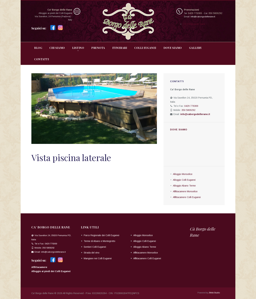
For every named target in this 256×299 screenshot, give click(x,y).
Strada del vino (91, 252)
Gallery (195, 48)
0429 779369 (195, 13)
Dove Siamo (173, 48)
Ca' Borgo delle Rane (194, 24)
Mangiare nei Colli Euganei (98, 258)
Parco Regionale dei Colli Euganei (101, 235)
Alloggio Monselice (182, 174)
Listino (78, 48)
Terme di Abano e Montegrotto (99, 241)
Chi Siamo (57, 48)
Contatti (41, 59)
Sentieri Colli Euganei (95, 247)
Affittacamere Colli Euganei (187, 197)
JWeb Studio (214, 293)
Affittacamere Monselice (185, 191)
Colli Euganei (145, 48)
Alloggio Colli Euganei (184, 180)
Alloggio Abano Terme (184, 185)
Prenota (98, 48)
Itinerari (119, 48)
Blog (38, 48)
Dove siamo (178, 129)
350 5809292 (215, 13)
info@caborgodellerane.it (203, 16)
